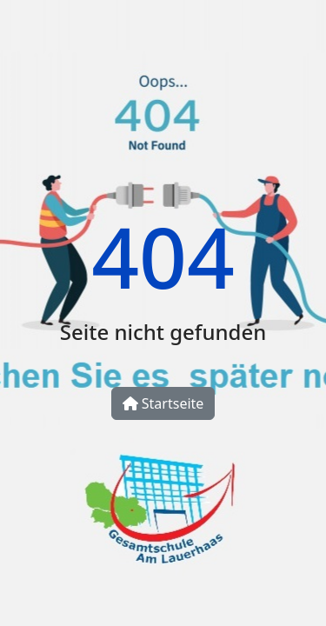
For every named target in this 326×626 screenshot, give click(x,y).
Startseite (163, 403)
